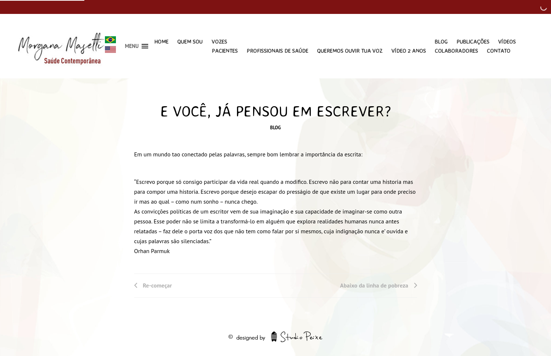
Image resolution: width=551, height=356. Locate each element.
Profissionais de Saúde (277, 50)
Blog (441, 41)
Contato (498, 50)
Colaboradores (456, 50)
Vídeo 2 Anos (408, 50)
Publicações (472, 41)
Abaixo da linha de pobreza (374, 285)
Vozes (219, 41)
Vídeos (507, 41)
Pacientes (225, 50)
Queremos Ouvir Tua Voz (349, 50)
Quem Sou (189, 41)
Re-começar (157, 285)
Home (161, 41)
